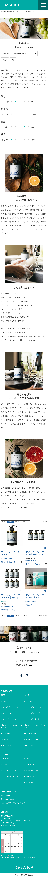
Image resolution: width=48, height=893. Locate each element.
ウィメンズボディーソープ (34, 710)
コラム (3, 786)
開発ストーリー (36, 152)
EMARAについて (30, 780)
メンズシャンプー (8, 716)
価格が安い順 (26, 525)
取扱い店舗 (28, 786)
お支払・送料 (29, 762)
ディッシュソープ (31, 737)
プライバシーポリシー (9, 780)
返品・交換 (5, 768)
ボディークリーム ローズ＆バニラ (11, 730)
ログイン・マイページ (9, 774)
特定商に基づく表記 (31, 774)
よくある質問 (29, 768)
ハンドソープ (6, 737)
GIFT (3, 698)
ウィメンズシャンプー (32, 716)
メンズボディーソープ (9, 710)
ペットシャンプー (31, 743)
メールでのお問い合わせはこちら (16, 806)
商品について (12, 152)
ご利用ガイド (6, 762)
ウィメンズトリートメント (34, 723)
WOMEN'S (28, 704)
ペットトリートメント (9, 749)
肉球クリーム (29, 749)
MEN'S (3, 704)
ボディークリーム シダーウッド (34, 730)
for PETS (4, 743)
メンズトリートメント (9, 723)
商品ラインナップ (15, 11)
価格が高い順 (18, 525)
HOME (3, 11)
